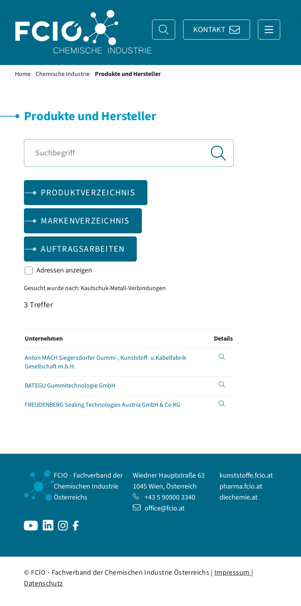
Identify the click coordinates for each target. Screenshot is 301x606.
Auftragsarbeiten (83, 249)
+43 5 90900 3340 (164, 497)
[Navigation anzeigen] (269, 30)
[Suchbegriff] (128, 153)
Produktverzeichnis (88, 192)
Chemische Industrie (63, 74)
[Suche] (163, 30)
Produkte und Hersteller (128, 74)
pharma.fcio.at (240, 486)
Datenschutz (43, 583)
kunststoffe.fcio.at (246, 475)
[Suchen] (218, 153)
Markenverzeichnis (85, 221)
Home (23, 74)
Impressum (232, 572)
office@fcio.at (159, 508)
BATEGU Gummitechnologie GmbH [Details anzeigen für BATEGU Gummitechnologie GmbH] (70, 385)
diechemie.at (238, 497)
